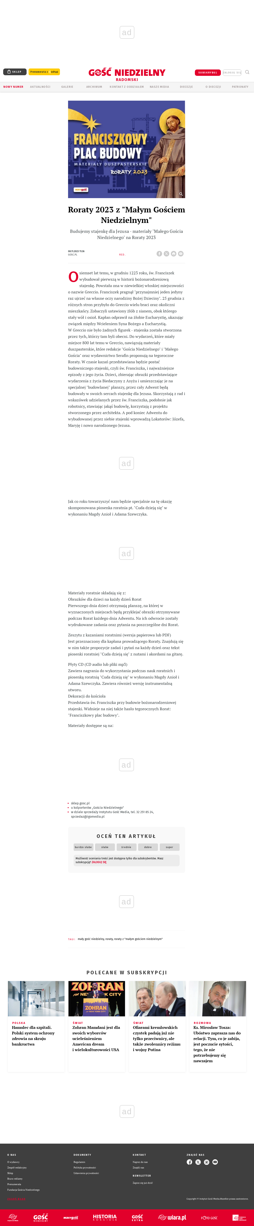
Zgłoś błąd (16, 1199)
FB (160, 252)
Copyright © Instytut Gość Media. (203, 1199)
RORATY (109, 939)
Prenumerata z (44, 72)
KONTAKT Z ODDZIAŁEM (127, 87)
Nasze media (159, 87)
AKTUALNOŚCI (40, 87)
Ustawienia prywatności (86, 1173)
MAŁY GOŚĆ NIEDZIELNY (91, 939)
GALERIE (67, 87)
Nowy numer (13, 87)
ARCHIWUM (94, 87)
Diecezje (186, 87)
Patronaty (240, 87)
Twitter (167, 252)
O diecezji (213, 87)
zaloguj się (232, 72)
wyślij (181, 252)
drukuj (174, 252)
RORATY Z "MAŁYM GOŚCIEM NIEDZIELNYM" (138, 939)
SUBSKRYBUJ (207, 72)
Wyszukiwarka (247, 72)
